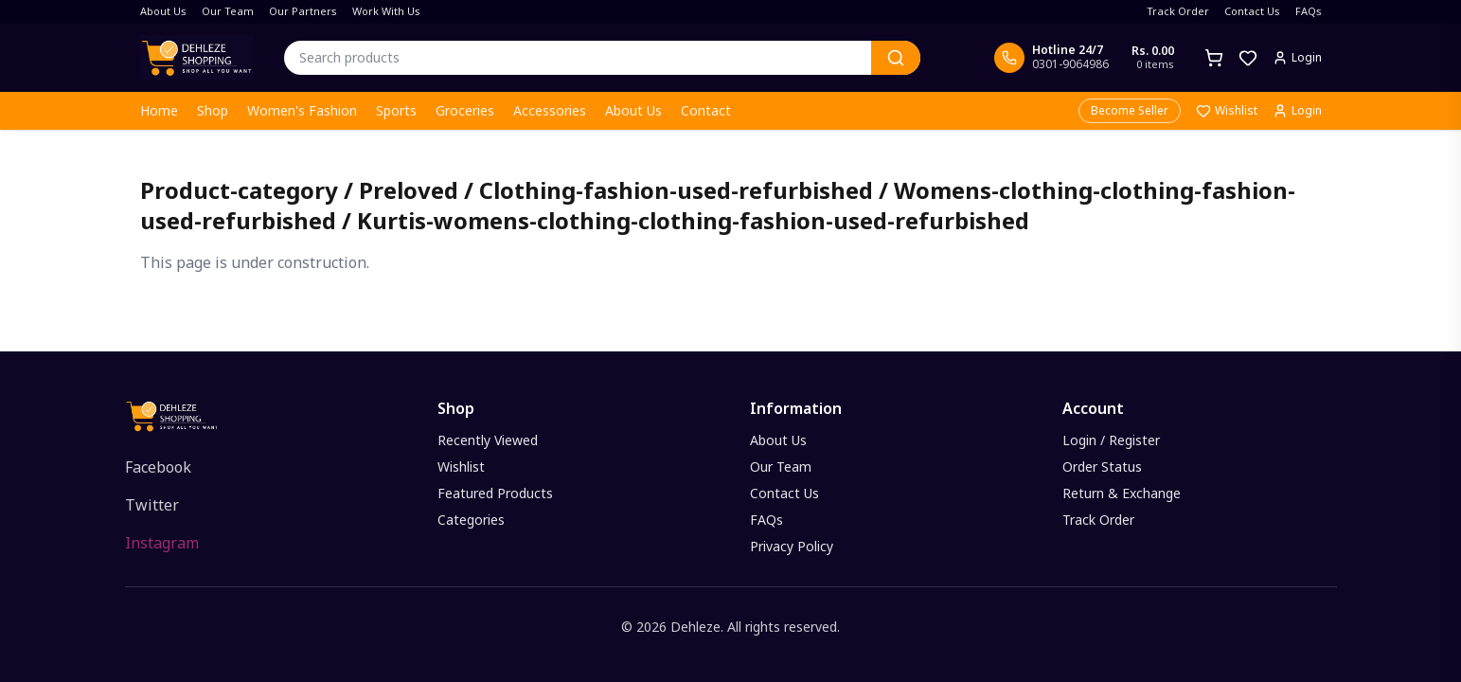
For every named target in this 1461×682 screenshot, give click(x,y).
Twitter (152, 504)
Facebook (158, 467)
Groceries (465, 110)
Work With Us (386, 11)
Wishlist (1226, 110)
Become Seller (1129, 110)
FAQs (1308, 11)
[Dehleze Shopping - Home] (197, 58)
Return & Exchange (1121, 493)
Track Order (1178, 11)
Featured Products (495, 493)
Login (1297, 110)
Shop (212, 110)
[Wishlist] (1247, 57)
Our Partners (303, 11)
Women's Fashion (302, 110)
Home (159, 110)
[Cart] (1213, 57)
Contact (706, 110)
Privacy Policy (791, 546)
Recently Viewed (487, 440)
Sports (396, 110)
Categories (471, 520)
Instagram (162, 542)
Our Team (228, 11)
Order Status (1102, 467)
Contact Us (1252, 11)
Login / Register (1111, 440)
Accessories (549, 110)
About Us (163, 11)
